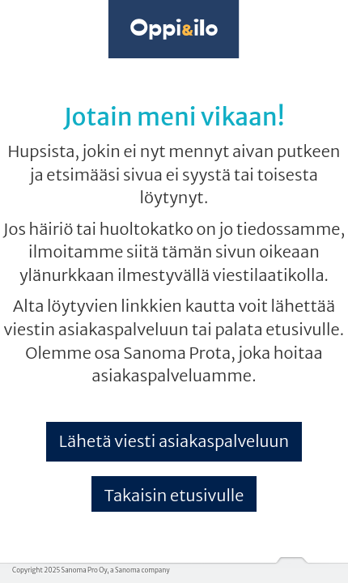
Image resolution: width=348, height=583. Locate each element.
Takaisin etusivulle (174, 495)
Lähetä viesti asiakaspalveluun (174, 441)
